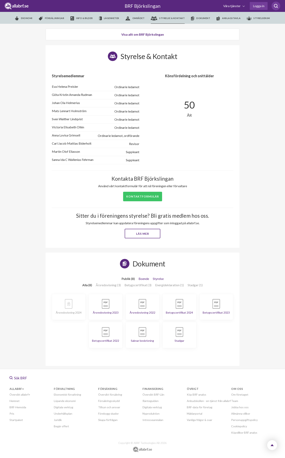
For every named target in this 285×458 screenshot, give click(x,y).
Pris (12, 413)
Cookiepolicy (239, 426)
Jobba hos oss (240, 407)
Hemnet (15, 401)
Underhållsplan (63, 413)
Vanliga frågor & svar (199, 420)
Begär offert (61, 426)
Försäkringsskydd (109, 401)
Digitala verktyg (63, 407)
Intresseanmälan (152, 420)
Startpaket (16, 420)
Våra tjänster (232, 6)
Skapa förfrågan (108, 420)
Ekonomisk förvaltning (67, 394)
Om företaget (239, 394)
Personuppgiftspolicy (244, 420)
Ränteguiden (150, 401)
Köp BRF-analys (196, 394)
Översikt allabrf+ (20, 394)
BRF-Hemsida (18, 407)
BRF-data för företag (199, 407)
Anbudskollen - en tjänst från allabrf (209, 401)
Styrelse (158, 279)
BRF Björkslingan (143, 6)
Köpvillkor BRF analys (244, 432)
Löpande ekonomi (65, 401)
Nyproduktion (151, 413)
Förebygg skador (108, 413)
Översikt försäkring (110, 394)
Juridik (58, 420)
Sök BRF (18, 378)
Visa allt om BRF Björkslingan (142, 34)
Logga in (258, 6)
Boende (144, 279)
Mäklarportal (194, 413)
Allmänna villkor (240, 413)
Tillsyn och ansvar (109, 407)
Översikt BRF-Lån (153, 394)
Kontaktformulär (142, 196)
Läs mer (142, 233)
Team (234, 401)
